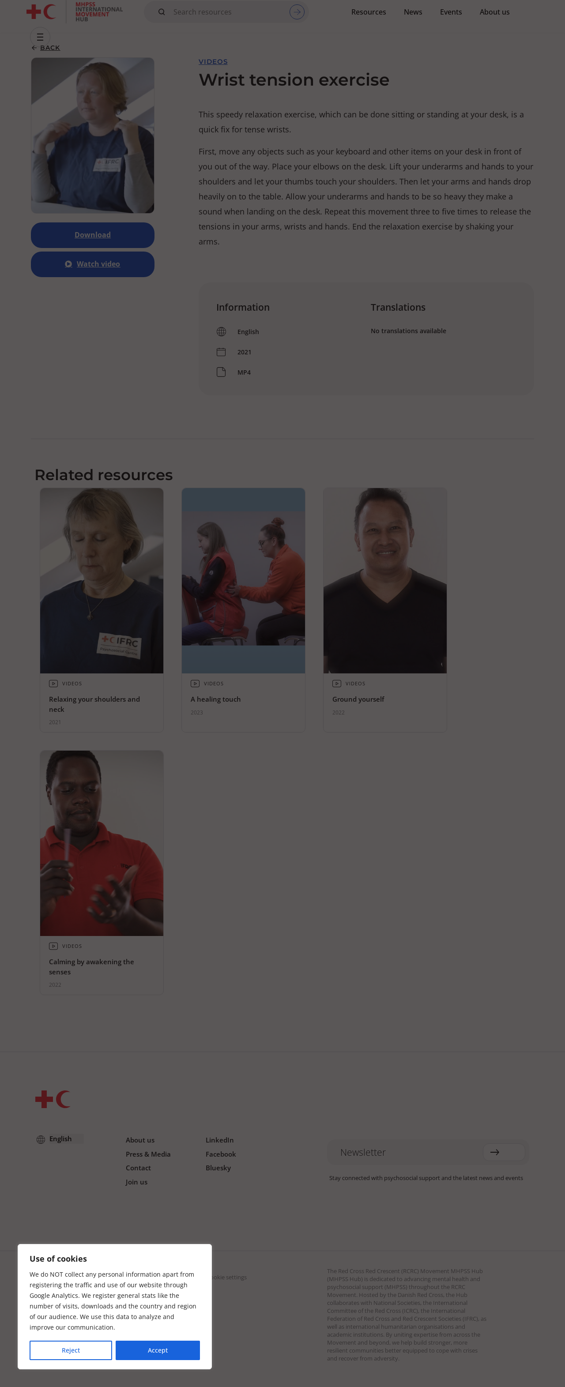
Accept (158, 1350)
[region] (115, 1307)
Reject (71, 1350)
